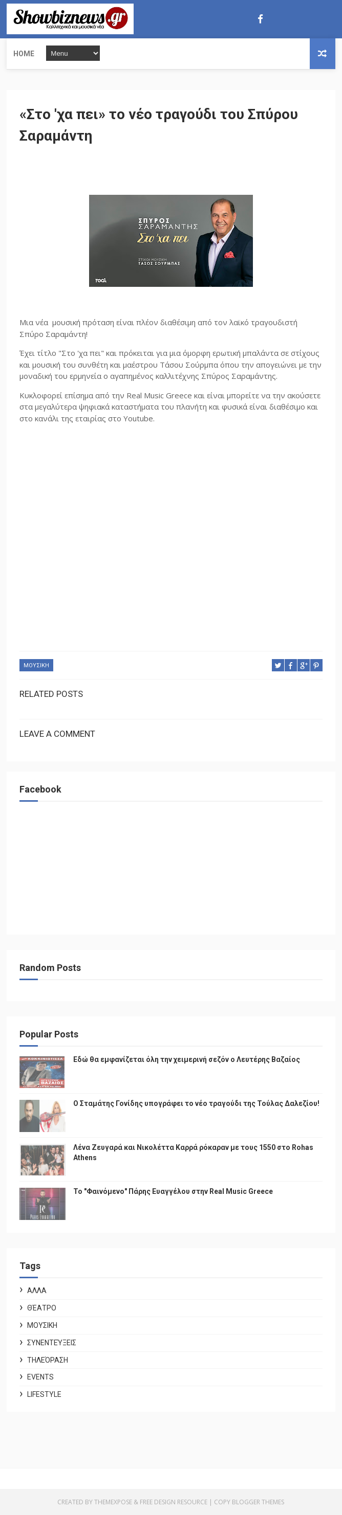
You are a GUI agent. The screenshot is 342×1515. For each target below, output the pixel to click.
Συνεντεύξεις (51, 1343)
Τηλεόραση (47, 1360)
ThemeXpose (113, 1502)
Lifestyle (44, 1394)
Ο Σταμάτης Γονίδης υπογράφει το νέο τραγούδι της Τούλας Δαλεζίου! (196, 1103)
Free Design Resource (173, 1502)
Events (40, 1377)
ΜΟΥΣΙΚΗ (36, 665)
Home (23, 54)
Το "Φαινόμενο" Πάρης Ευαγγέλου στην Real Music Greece (173, 1191)
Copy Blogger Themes (249, 1502)
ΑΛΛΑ (37, 1290)
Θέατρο (41, 1308)
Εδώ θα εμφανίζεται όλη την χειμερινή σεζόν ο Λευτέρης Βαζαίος (186, 1059)
